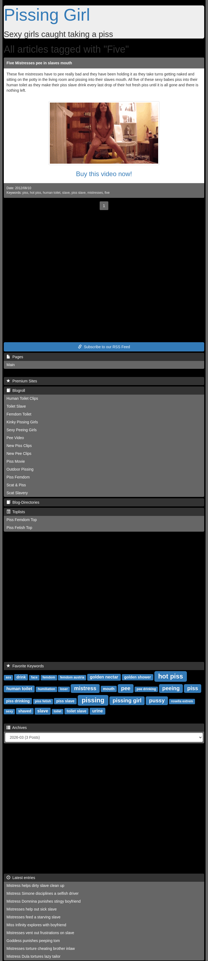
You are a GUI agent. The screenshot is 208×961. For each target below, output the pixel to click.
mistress (85, 688)
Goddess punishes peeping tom (33, 940)
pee (125, 688)
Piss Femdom (18, 477)
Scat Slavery (17, 493)
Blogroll (15, 390)
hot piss (35, 193)
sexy (9, 711)
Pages (14, 357)
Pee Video (15, 438)
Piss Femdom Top (21, 520)
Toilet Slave (16, 406)
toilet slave (76, 711)
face (34, 677)
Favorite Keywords (25, 666)
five (107, 193)
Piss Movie (15, 461)
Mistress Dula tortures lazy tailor (33, 956)
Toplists (15, 512)
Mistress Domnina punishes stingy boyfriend (43, 901)
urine (97, 711)
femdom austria (72, 677)
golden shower (137, 677)
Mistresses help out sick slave (31, 909)
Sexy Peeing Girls (21, 430)
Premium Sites (21, 381)
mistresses (95, 193)
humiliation (46, 689)
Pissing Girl (47, 14)
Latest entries (20, 878)
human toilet (51, 193)
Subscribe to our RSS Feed (104, 347)
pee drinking (146, 689)
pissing (93, 700)
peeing (171, 688)
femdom (49, 677)
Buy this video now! (104, 173)
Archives (16, 727)
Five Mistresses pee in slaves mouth (39, 63)
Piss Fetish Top (19, 527)
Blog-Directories (22, 502)
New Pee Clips (18, 453)
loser (64, 689)
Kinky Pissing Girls (22, 422)
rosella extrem (182, 701)
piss (25, 193)
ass (8, 677)
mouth (109, 689)
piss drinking (18, 701)
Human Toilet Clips (22, 398)
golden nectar (104, 677)
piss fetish (43, 701)
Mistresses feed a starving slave (33, 917)
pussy (157, 700)
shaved (24, 711)
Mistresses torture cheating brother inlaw (40, 948)
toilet (57, 711)
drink (21, 677)
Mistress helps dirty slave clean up (35, 885)
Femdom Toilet (18, 414)
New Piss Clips (19, 445)
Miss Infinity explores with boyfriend (36, 925)
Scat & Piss (16, 485)
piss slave (79, 193)
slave (66, 193)
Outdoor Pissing (20, 469)
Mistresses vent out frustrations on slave (40, 933)
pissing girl (127, 700)
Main (10, 365)
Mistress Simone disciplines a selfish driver (42, 893)
